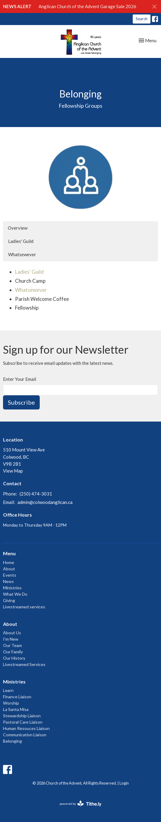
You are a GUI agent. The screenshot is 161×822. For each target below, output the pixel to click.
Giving (9, 600)
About (9, 568)
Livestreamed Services (24, 664)
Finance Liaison (17, 696)
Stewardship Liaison (22, 715)
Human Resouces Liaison (26, 728)
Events (9, 575)
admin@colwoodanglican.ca (45, 502)
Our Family (13, 651)
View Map (13, 470)
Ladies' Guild (20, 241)
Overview (17, 228)
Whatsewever (22, 254)
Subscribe (21, 402)
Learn (8, 690)
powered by (80, 804)
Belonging (12, 741)
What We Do (15, 594)
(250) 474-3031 (36, 493)
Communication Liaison (24, 734)
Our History (14, 658)
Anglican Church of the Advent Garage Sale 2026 (87, 6)
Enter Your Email (19, 379)
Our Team (12, 645)
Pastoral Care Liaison (22, 722)
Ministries (12, 587)
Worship (11, 703)
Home (8, 562)
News (8, 581)
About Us (12, 632)
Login (124, 783)
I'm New (10, 639)
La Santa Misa (16, 709)
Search (141, 18)
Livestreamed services (24, 606)
